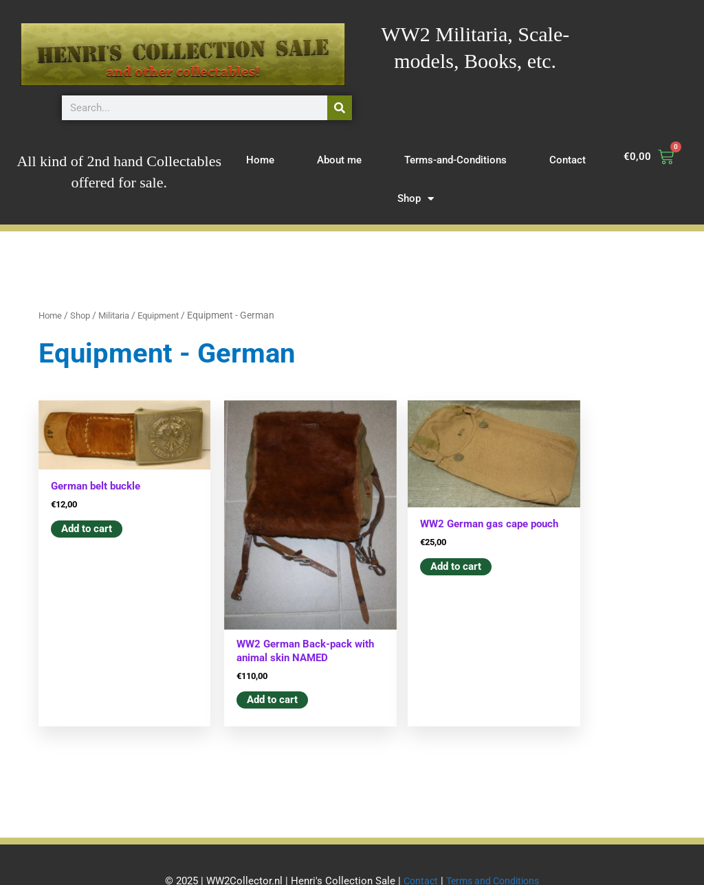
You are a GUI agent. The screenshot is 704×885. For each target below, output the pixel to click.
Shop (415, 199)
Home (260, 160)
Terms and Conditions (493, 847)
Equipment (168, 315)
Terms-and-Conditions (455, 160)
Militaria (119, 315)
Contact (567, 160)
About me (339, 160)
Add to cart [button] (86, 518)
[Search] (339, 107)
